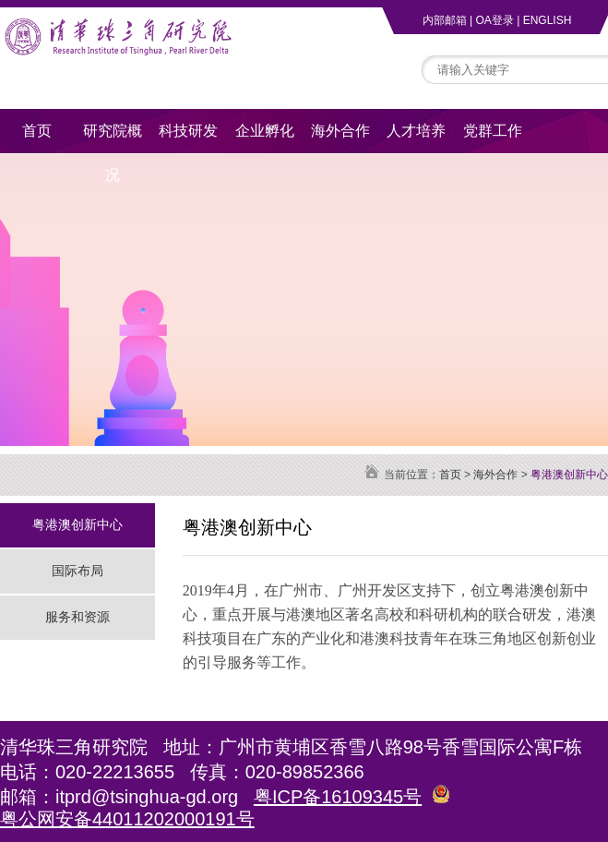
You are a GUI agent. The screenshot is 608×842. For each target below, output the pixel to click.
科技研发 (188, 130)
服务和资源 (77, 616)
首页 (37, 130)
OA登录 (494, 20)
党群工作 (492, 130)
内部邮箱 (445, 20)
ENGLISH (547, 20)
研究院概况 (112, 138)
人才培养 (416, 130)
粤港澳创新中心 (77, 524)
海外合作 (340, 130)
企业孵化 (264, 130)
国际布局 (77, 570)
